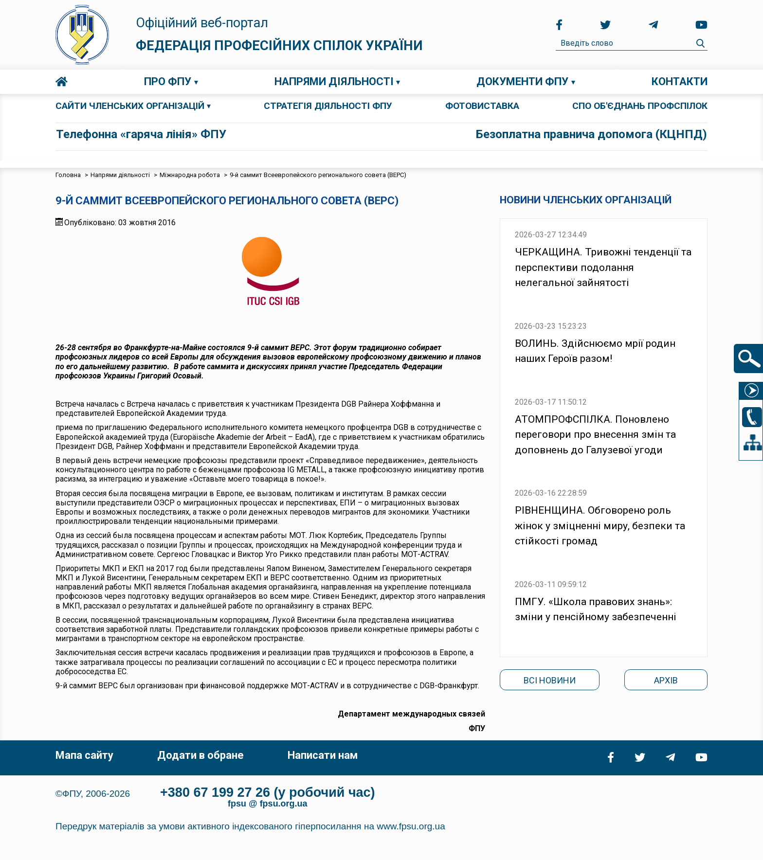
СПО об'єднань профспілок (640, 105)
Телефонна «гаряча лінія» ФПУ (141, 134)
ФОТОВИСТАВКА (482, 105)
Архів (666, 680)
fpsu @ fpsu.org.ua (268, 803)
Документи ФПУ (522, 81)
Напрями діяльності (334, 81)
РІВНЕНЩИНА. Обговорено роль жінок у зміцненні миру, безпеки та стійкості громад (600, 525)
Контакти (680, 81)
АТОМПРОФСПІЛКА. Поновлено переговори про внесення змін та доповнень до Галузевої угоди (595, 434)
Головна (61, 82)
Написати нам (323, 755)
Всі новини (550, 680)
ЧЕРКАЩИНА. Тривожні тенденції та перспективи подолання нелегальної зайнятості (603, 267)
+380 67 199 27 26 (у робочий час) (267, 792)
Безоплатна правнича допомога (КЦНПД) (591, 134)
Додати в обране (200, 755)
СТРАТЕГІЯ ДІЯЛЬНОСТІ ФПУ (328, 105)
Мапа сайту (84, 755)
